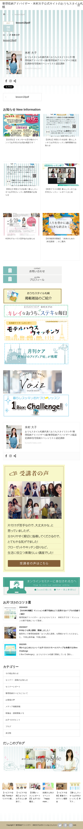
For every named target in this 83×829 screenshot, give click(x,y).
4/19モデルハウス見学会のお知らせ (20, 239)
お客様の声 (10, 700)
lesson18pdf (9, 40)
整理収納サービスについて (17, 693)
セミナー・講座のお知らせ (17, 680)
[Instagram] (10, 81)
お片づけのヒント (13, 720)
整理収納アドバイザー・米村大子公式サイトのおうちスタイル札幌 (39, 825)
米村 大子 (16, 35)
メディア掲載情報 (13, 706)
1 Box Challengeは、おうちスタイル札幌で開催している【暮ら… (46, 654)
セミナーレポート (13, 687)
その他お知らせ (12, 673)
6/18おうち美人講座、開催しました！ (35, 630)
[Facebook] (6, 81)
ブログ (8, 726)
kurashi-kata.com (33, 68)
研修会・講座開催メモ (15, 713)
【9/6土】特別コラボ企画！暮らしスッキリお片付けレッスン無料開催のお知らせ (21, 192)
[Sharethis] (14, 81)
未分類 (8, 733)
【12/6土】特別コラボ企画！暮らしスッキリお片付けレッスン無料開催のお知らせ (61, 143)
